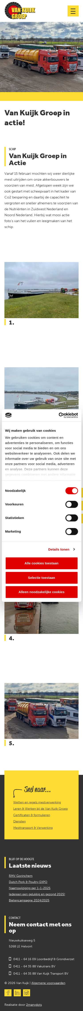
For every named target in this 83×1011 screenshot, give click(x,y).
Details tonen (58, 549)
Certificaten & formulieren (31, 815)
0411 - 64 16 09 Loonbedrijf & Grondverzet (43, 959)
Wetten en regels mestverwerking (37, 802)
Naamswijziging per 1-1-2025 (29, 888)
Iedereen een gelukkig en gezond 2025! (37, 894)
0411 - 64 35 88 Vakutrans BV (34, 966)
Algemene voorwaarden (48, 983)
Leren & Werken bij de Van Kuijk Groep (40, 808)
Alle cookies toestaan (41, 563)
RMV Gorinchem (21, 876)
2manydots (34, 1005)
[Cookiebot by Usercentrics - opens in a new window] (59, 415)
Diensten (19, 821)
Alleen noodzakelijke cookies (42, 592)
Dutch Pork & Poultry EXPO (28, 882)
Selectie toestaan (41, 577)
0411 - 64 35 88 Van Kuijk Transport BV (40, 973)
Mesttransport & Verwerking (33, 827)
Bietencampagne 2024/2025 (29, 900)
